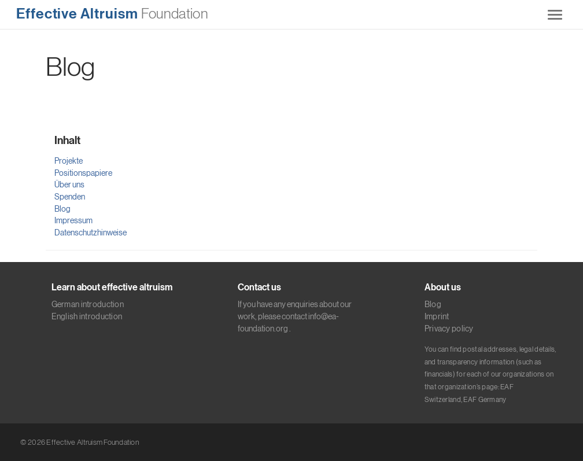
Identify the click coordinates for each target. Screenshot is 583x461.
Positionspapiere (83, 173)
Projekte (68, 160)
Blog (62, 208)
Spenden (69, 196)
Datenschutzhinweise (90, 232)
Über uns (69, 184)
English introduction (87, 316)
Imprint (437, 316)
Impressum (73, 220)
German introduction (87, 304)
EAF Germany (484, 400)
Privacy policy (449, 328)
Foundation (112, 14)
